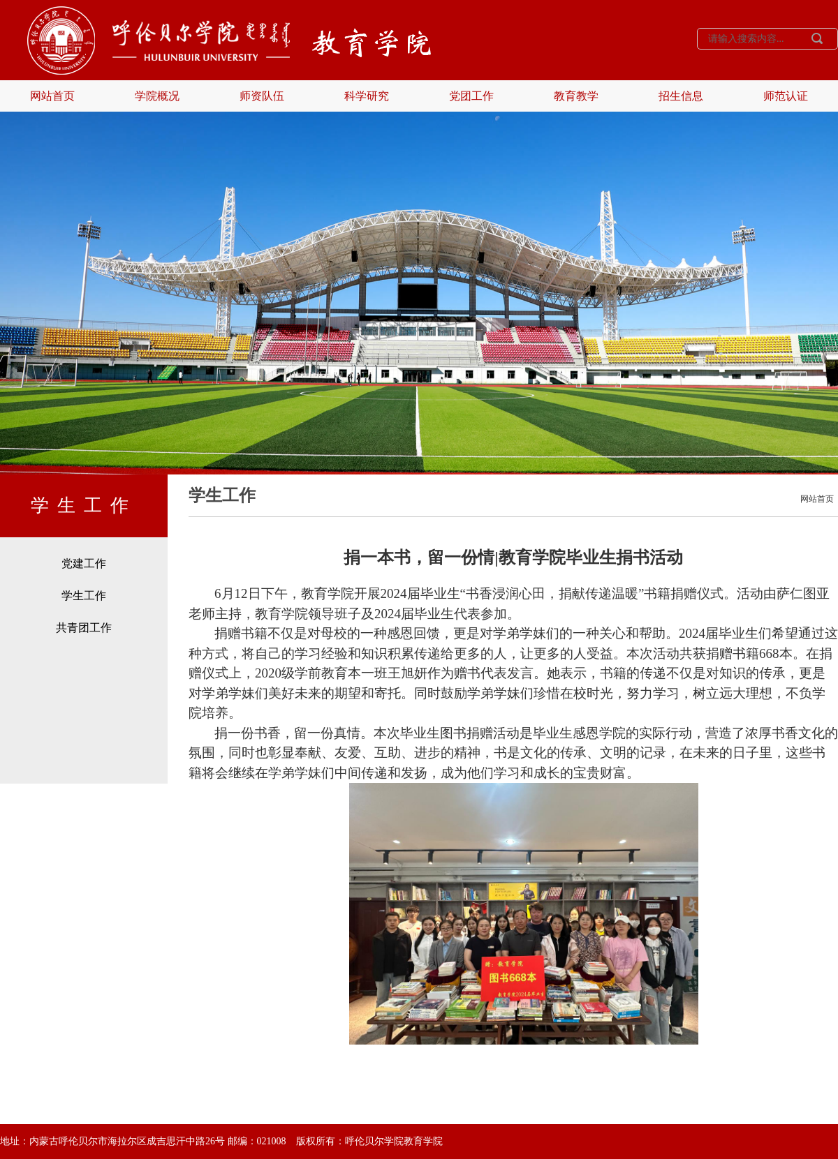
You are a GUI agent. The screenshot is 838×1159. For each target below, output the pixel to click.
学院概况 (157, 96)
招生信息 (681, 96)
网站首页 (52, 96)
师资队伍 (262, 96)
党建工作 (83, 563)
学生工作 (83, 595)
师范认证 (785, 96)
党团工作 (471, 96)
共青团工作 (84, 628)
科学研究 (366, 96)
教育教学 (576, 96)
